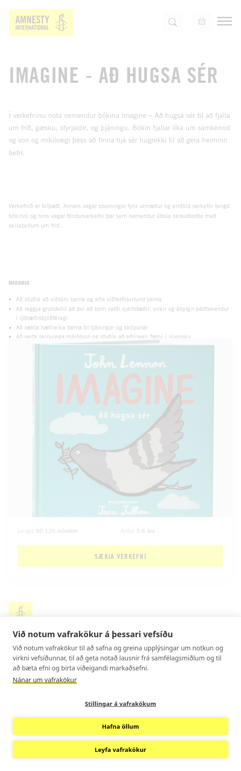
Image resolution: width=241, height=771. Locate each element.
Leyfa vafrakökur (120, 750)
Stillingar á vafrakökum (120, 704)
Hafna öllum (120, 726)
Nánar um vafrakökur (45, 679)
